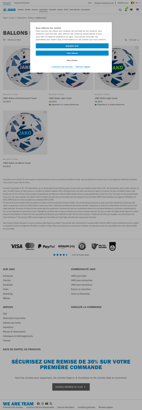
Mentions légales (83, 66)
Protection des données (62, 66)
